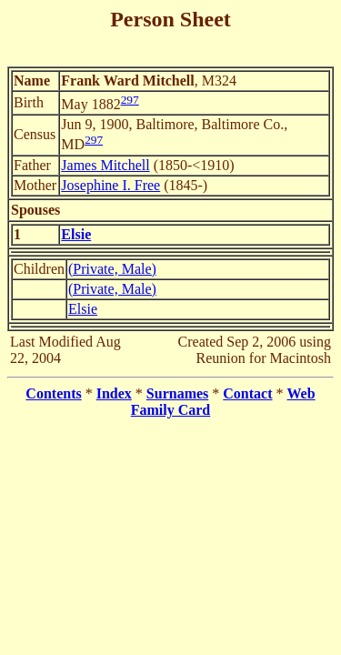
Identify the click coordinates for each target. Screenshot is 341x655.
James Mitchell (105, 165)
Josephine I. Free (110, 185)
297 (130, 99)
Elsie (82, 309)
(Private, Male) (112, 269)
